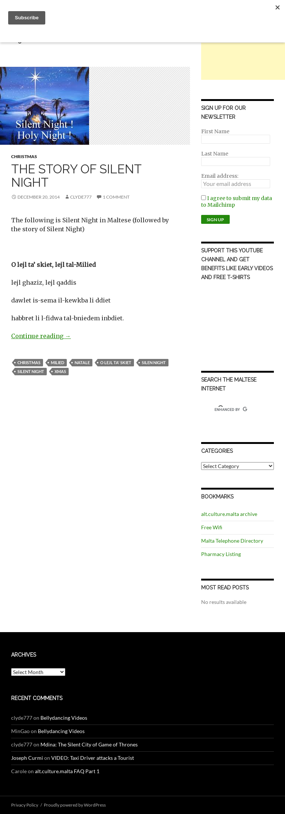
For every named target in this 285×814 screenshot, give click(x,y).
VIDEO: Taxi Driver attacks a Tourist (92, 758)
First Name (215, 131)
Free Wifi (211, 527)
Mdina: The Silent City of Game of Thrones (89, 744)
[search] (230, 410)
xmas (60, 371)
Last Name (214, 153)
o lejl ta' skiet (115, 362)
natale (82, 362)
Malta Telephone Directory (232, 540)
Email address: (219, 176)
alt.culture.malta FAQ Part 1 (67, 771)
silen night (154, 362)
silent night (30, 371)
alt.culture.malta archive (229, 514)
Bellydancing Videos (63, 718)
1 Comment (116, 197)
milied (57, 362)
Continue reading (41, 336)
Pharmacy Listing (221, 554)
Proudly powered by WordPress (75, 805)
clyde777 (81, 197)
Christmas (24, 156)
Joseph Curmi (27, 758)
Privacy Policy (24, 805)
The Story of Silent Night (76, 176)
